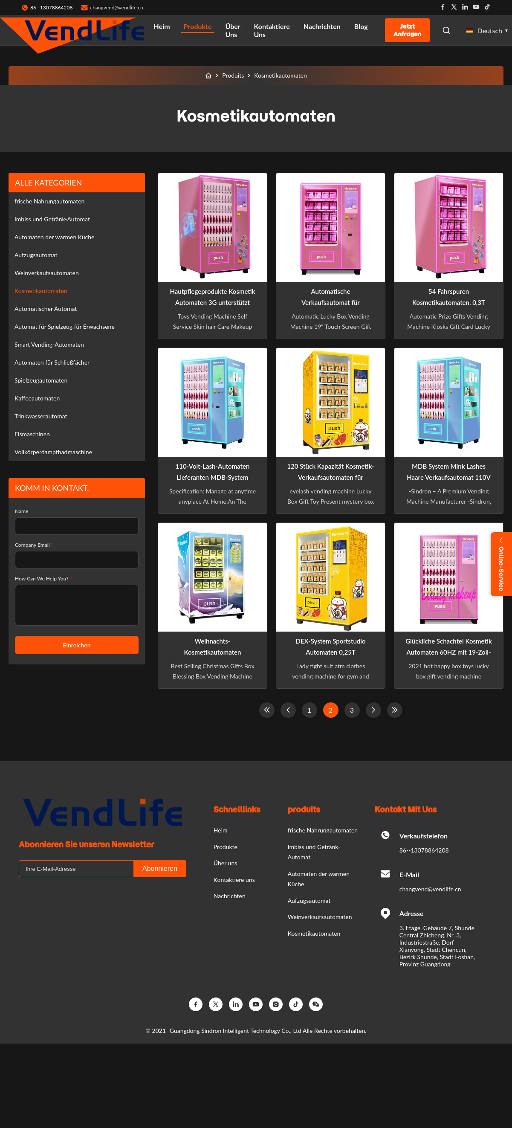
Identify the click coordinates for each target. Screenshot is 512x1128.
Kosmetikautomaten (40, 290)
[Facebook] (195, 1004)
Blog (361, 26)
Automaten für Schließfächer (52, 362)
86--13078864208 (424, 850)
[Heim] (208, 75)
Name (21, 511)
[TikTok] (296, 1004)
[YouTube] (256, 1004)
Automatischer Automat (45, 308)
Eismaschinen (32, 434)
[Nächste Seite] (373, 710)
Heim (162, 26)
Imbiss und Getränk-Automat (52, 219)
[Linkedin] (236, 1004)
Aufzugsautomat (36, 254)
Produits (233, 75)
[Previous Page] (288, 710)
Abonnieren (159, 868)
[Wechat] (316, 1004)
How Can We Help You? (43, 578)
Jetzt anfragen (407, 30)
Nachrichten (322, 26)
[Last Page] (394, 710)
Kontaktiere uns (271, 30)
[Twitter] (216, 1004)
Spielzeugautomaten (40, 380)
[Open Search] (446, 30)
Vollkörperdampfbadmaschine (53, 451)
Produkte (198, 26)
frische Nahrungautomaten (49, 201)
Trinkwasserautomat (40, 416)
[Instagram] (276, 1004)
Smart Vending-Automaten (49, 344)
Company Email (34, 545)
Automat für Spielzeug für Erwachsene (64, 326)
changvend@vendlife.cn (116, 7)
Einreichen (76, 645)
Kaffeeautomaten (37, 398)
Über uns (232, 30)
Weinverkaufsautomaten (46, 272)
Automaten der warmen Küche (54, 237)
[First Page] (267, 710)
